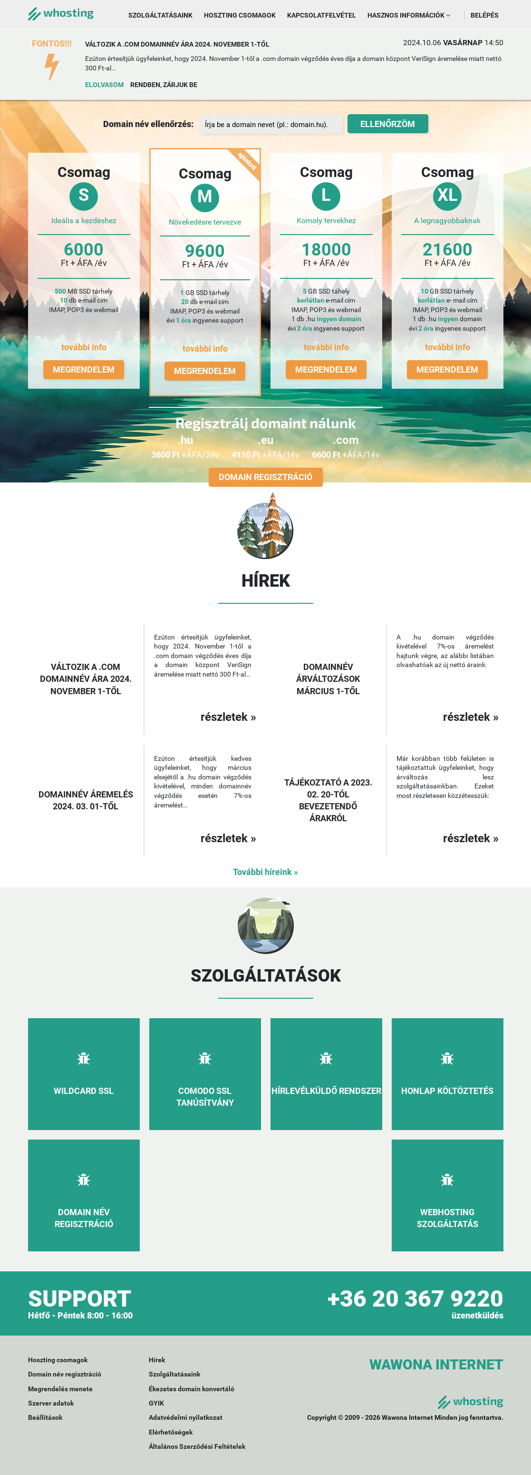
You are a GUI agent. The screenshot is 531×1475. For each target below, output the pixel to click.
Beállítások (45, 1417)
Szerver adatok (51, 1403)
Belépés (485, 15)
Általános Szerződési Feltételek (197, 1446)
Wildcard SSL (84, 1091)
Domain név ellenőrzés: (148, 124)
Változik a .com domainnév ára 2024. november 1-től (177, 44)
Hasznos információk (408, 15)
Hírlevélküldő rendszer (326, 1091)
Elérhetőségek (171, 1432)
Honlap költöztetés (447, 1091)
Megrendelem (84, 369)
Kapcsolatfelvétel (321, 15)
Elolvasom (104, 84)
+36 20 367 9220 (415, 1298)
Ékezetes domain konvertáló (191, 1389)
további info (83, 347)
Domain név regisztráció (64, 1374)
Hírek (157, 1360)
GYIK (156, 1403)
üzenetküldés (477, 1315)
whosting (61, 12)
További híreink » (265, 872)
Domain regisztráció (265, 477)
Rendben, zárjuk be (163, 84)
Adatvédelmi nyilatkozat (185, 1417)
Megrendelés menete (60, 1389)
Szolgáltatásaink (160, 15)
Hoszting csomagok (240, 15)
